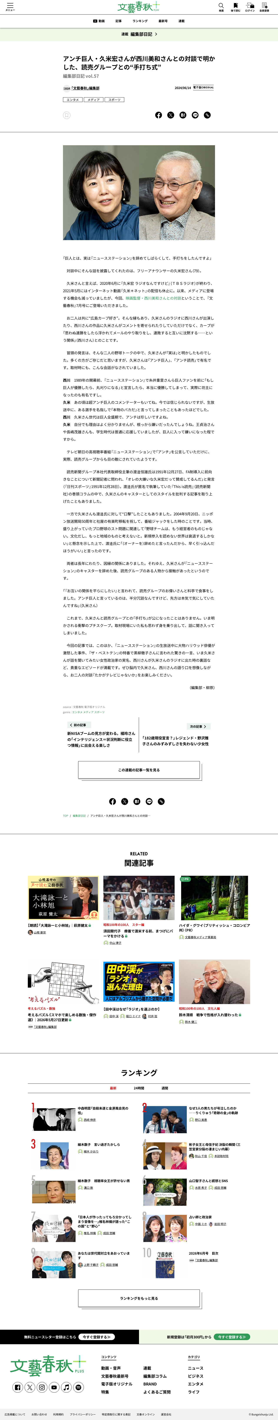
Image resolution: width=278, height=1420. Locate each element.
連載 (182, 21)
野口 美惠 (201, 1119)
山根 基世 (40, 932)
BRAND (150, 1384)
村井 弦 (152, 1016)
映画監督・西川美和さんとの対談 (153, 298)
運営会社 (166, 1414)
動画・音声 (111, 1368)
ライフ (194, 1392)
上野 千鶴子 (91, 1265)
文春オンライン (146, 1414)
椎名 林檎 (90, 1233)
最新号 (163, 21)
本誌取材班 (221, 1156)
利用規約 (58, 1414)
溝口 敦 (88, 1187)
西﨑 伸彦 (90, 1119)
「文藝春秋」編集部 (85, 88)
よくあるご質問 (157, 1392)
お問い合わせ (39, 1414)
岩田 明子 (220, 1224)
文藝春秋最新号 (115, 1376)
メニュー (10, 10)
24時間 (139, 1088)
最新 (113, 1088)
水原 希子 (201, 1187)
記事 (119, 21)
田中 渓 (114, 1016)
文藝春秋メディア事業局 (200, 937)
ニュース (196, 1368)
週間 (165, 1088)
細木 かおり (91, 1151)
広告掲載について (15, 1414)
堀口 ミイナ (133, 1016)
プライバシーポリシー (83, 1414)
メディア (94, 99)
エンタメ (73, 99)
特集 (105, 1392)
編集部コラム (155, 1376)
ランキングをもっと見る (139, 1298)
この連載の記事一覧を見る (139, 769)
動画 (102, 21)
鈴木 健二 (191, 1022)
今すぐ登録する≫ (97, 1336)
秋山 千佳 (201, 1156)
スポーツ (114, 99)
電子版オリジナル (116, 1384)
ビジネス (196, 1376)
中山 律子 (115, 943)
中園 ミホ (201, 1224)
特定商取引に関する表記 (116, 1414)
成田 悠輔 (220, 1187)
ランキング (140, 21)
